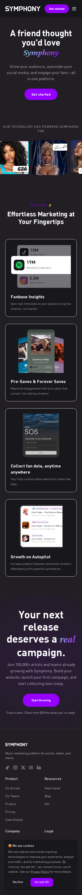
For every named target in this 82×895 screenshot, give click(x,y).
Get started (57, 8)
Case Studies (14, 819)
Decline (18, 882)
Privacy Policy (40, 871)
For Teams (12, 796)
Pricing (10, 812)
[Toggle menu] (74, 8)
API (47, 804)
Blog (48, 796)
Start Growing (41, 700)
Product (10, 804)
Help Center (53, 788)
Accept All (42, 882)
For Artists (12, 788)
